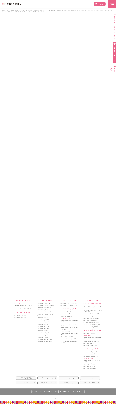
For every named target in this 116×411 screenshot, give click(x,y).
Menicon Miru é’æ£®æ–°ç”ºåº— (22, 315)
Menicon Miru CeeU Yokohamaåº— (45, 339)
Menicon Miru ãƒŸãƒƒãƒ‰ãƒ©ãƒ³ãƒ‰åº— (69, 321)
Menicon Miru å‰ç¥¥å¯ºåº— (44, 333)
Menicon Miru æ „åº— (66, 331)
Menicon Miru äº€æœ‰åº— (43, 322)
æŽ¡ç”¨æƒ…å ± (36, 398)
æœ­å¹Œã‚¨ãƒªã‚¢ (18, 303)
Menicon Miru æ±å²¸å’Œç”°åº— (91, 327)
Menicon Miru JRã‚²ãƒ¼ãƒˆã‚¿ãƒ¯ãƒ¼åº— (69, 324)
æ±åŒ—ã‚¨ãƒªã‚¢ (23, 312)
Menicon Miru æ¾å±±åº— (90, 345)
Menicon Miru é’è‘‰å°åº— (44, 337)
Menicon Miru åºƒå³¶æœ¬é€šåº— (92, 341)
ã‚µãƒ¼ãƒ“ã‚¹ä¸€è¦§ (69, 379)
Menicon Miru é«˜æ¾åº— (89, 343)
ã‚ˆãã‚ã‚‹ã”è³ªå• (90, 388)
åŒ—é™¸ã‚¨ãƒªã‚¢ (69, 300)
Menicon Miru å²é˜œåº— (66, 312)
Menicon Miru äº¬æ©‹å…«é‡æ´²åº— (46, 314)
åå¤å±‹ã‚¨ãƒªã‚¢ (65, 318)
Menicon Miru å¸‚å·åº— (43, 310)
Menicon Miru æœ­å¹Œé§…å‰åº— (23, 306)
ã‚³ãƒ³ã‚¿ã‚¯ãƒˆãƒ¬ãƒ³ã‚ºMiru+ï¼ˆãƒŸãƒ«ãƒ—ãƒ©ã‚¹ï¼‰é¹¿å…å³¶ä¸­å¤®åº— (66, 10)
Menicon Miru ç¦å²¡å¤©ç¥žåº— (90, 352)
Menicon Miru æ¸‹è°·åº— (43, 328)
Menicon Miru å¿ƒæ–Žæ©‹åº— (90, 320)
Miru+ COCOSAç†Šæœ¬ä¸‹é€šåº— (91, 356)
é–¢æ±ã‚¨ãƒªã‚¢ (47, 300)
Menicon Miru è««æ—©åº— (89, 368)
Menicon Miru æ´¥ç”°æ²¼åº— (44, 307)
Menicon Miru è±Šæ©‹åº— (66, 316)
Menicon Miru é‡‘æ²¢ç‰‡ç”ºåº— (68, 305)
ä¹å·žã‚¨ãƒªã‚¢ (92, 349)
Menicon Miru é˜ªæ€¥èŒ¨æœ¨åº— (91, 314)
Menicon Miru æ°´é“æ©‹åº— (44, 312)
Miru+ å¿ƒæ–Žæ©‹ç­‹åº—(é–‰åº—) (91, 322)
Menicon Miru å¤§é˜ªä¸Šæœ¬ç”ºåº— (92, 324)
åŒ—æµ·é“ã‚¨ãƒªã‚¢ (23, 300)
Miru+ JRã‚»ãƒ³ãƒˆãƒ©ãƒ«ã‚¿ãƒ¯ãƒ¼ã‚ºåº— (69, 342)
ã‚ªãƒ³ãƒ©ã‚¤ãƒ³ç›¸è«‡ (47, 388)
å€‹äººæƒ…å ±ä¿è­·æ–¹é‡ (72, 398)
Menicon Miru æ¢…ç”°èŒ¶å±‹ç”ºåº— (92, 307)
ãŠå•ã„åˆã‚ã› (93, 398)
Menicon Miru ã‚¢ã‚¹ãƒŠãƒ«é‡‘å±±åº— (69, 334)
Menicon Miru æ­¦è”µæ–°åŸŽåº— (44, 341)
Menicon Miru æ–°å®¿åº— (43, 330)
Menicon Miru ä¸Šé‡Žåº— (43, 320)
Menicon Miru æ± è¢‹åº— (43, 324)
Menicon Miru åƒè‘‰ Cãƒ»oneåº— (45, 305)
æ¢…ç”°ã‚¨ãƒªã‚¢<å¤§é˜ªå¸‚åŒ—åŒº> (92, 304)
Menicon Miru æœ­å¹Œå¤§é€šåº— (23, 309)
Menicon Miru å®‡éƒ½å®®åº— (44, 303)
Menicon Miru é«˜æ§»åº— (89, 316)
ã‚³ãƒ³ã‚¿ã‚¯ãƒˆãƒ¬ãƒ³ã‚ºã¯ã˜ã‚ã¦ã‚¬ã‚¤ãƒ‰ (26, 379)
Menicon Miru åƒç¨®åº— (67, 337)
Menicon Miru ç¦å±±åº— (89, 333)
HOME (3, 10)
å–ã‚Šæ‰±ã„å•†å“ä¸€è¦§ (47, 380)
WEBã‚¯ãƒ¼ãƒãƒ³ (68, 388)
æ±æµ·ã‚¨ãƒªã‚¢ (69, 309)
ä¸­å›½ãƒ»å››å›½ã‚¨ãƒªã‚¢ (92, 330)
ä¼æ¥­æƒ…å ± (20, 398)
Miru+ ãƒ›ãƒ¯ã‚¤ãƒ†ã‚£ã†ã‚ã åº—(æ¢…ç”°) (93, 311)
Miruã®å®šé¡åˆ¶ (114, 27)
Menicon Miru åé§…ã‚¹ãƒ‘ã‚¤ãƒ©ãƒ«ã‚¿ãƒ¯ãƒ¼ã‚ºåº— (69, 328)
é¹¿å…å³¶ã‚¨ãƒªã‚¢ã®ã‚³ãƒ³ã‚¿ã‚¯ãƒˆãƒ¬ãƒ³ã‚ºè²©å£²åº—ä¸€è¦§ (25, 10)
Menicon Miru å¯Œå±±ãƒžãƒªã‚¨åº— (69, 303)
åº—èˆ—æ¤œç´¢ (99, 4)
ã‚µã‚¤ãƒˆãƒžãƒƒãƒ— (53, 398)
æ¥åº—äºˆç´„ (26, 388)
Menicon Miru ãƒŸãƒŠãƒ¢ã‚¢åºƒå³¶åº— (92, 338)
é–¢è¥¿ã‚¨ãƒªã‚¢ (92, 300)
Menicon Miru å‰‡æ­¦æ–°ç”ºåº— (69, 339)
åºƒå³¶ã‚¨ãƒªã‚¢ (87, 335)
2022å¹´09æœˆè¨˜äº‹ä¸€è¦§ (105, 10)
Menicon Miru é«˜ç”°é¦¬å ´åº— (44, 326)
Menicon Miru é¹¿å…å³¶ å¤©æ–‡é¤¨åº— (92, 361)
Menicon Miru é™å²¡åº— (66, 314)
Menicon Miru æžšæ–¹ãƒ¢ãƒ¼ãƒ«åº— (92, 318)
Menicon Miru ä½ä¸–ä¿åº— (90, 366)
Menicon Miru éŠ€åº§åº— (43, 317)
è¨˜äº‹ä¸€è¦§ (92, 10)
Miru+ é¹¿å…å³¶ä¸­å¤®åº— (91, 364)
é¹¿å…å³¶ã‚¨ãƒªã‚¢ (88, 358)
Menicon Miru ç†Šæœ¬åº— (89, 354)
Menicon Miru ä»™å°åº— (20, 317)
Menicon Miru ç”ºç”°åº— (43, 335)
